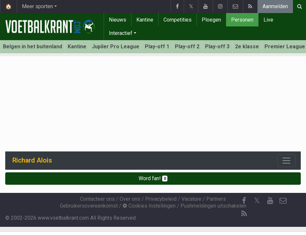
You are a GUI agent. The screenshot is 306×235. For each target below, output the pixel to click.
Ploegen (211, 20)
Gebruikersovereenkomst (89, 206)
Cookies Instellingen (149, 206)
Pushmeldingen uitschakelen (213, 206)
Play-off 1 (157, 46)
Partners (216, 199)
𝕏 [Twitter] (257, 200)
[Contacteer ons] (283, 200)
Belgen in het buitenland (32, 46)
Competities (177, 20)
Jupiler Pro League (115, 46)
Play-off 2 (187, 46)
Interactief (120, 33)
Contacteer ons (97, 199)
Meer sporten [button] (37, 6)
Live (268, 20)
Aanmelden (275, 6)
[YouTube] (270, 200)
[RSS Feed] (243, 213)
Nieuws (117, 20)
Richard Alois (32, 160)
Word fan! (153, 178)
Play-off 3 (217, 46)
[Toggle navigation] (286, 160)
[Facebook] (243, 200)
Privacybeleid (161, 199)
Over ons (130, 199)
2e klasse (247, 46)
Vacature (191, 199)
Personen (242, 20)
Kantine (144, 20)
